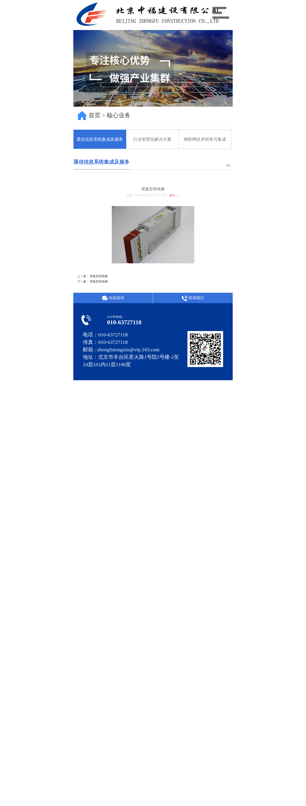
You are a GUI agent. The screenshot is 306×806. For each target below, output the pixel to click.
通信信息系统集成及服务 (99, 139)
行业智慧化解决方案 (152, 139)
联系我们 (193, 298)
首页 (95, 115)
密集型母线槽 (99, 276)
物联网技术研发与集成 (205, 139)
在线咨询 (113, 298)
